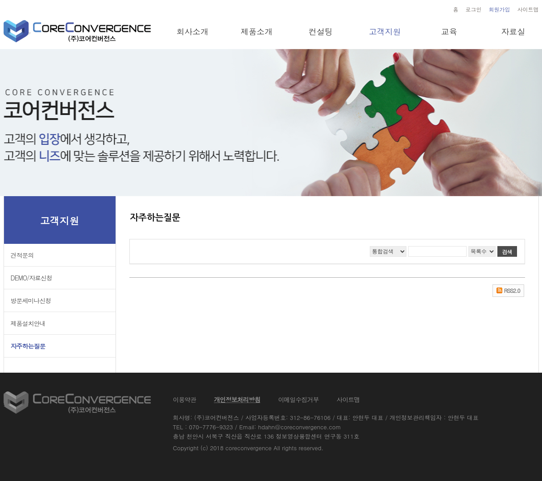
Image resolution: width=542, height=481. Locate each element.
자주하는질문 (28, 345)
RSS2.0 (512, 290)
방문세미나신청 (31, 300)
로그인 (474, 9)
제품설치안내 (28, 323)
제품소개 (256, 31)
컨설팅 (321, 31)
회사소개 (192, 31)
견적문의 (22, 255)
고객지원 (385, 31)
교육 (449, 31)
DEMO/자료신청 (32, 277)
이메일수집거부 (298, 399)
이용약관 (184, 399)
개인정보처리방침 (237, 399)
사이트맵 (528, 9)
